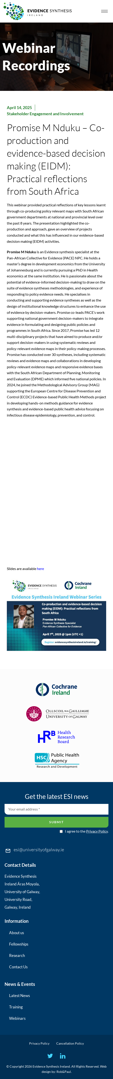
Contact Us (18, 966)
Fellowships (18, 944)
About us (16, 932)
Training (16, 1007)
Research (17, 955)
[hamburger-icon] (104, 11)
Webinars (17, 1018)
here (40, 568)
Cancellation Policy (70, 1043)
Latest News (19, 995)
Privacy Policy (97, 831)
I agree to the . (86, 831)
